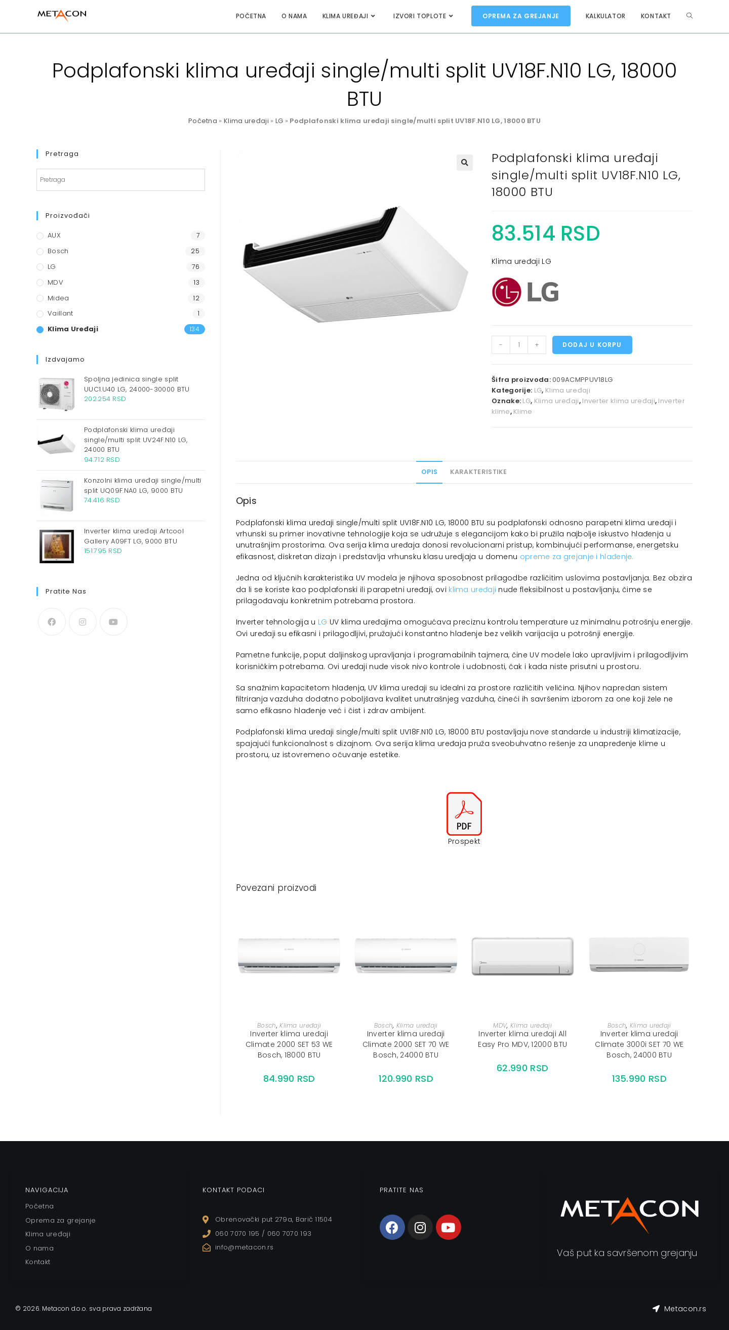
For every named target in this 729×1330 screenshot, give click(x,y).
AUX (54, 235)
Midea (58, 298)
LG (279, 121)
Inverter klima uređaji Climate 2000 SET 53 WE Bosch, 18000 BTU (289, 1044)
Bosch (266, 1025)
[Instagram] (83, 622)
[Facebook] (52, 622)
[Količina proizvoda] (519, 345)
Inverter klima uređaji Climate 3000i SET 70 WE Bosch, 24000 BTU (639, 1044)
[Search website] (689, 16)
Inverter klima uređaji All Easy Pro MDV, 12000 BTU (522, 1039)
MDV (500, 1025)
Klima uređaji (246, 121)
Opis (429, 471)
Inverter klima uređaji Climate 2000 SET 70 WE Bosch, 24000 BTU (406, 1044)
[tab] (429, 472)
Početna (202, 121)
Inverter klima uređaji (618, 401)
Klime (523, 411)
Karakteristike (478, 471)
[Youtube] (114, 622)
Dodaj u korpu (592, 344)
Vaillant (60, 313)
